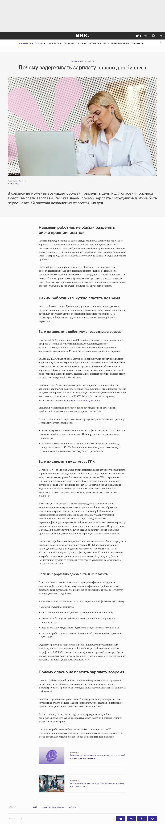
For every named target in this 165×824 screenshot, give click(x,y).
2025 (35, 807)
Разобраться (26, 43)
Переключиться (120, 43)
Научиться (95, 43)
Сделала (81, 43)
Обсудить (69, 43)
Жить (106, 43)
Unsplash (16, 183)
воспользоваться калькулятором (81, 400)
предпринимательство (53, 807)
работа (73, 807)
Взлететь (41, 43)
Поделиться (54, 43)
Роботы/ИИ (137, 43)
